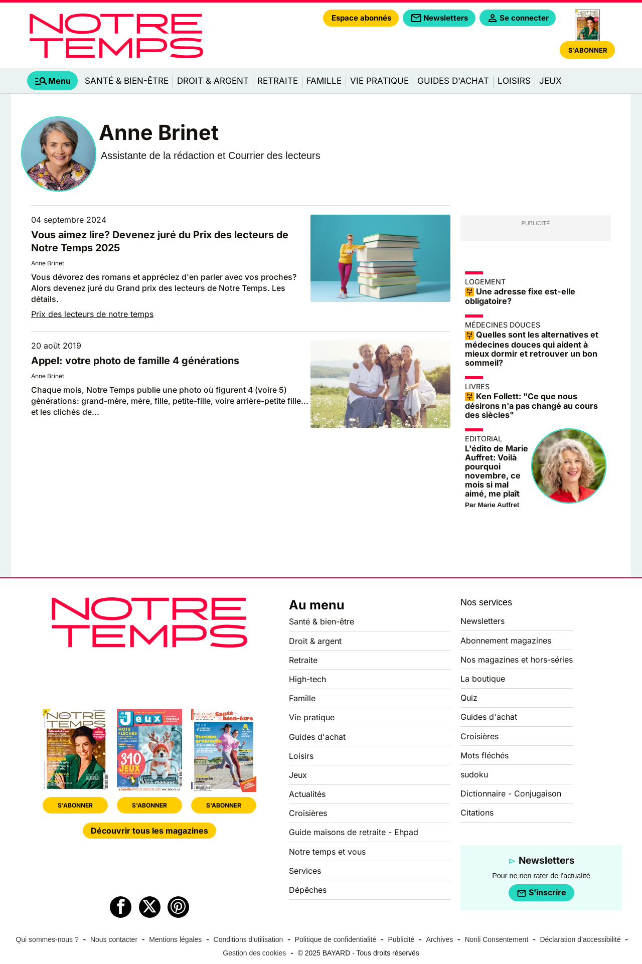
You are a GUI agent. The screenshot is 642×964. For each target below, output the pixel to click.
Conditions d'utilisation (248, 939)
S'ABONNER (75, 805)
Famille (324, 81)
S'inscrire (541, 892)
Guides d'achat (453, 81)
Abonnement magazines (505, 640)
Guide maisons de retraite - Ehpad (353, 832)
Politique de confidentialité (336, 939)
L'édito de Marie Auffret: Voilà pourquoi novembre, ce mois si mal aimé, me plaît (496, 471)
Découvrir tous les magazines (149, 831)
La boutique (482, 679)
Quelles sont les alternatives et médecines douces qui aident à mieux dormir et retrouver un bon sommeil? (531, 349)
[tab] (52, 80)
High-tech (307, 679)
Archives (439, 939)
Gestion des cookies (254, 953)
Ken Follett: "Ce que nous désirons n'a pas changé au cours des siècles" (531, 405)
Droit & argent (213, 81)
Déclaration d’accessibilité (580, 939)
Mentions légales (175, 939)
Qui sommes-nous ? (47, 939)
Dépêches (308, 890)
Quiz (468, 698)
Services (305, 871)
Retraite (277, 81)
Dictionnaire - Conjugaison (510, 793)
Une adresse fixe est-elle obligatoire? (520, 296)
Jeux (550, 81)
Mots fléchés (484, 755)
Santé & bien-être (127, 81)
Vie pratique (379, 81)
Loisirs (514, 81)
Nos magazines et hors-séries (516, 660)
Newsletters (482, 621)
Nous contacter (113, 939)
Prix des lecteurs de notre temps (92, 314)
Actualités (307, 794)
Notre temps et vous (327, 852)
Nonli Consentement (496, 939)
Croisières (308, 813)
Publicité (401, 939)
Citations (477, 813)
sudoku (474, 774)
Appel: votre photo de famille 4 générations (135, 361)
